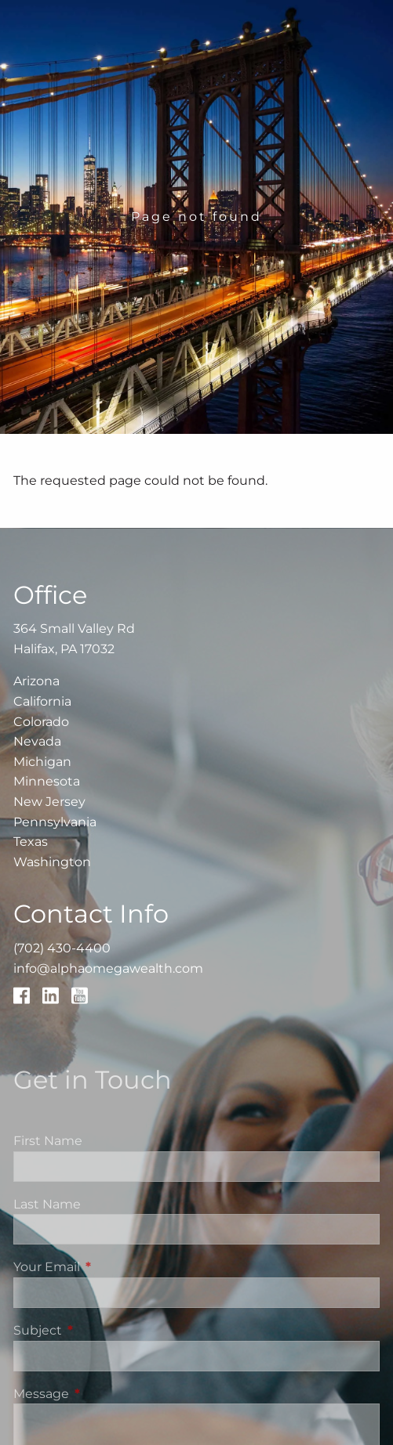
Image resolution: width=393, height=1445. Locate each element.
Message (106, 1393)
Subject (103, 1330)
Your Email (112, 1266)
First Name (47, 1140)
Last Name (47, 1204)
